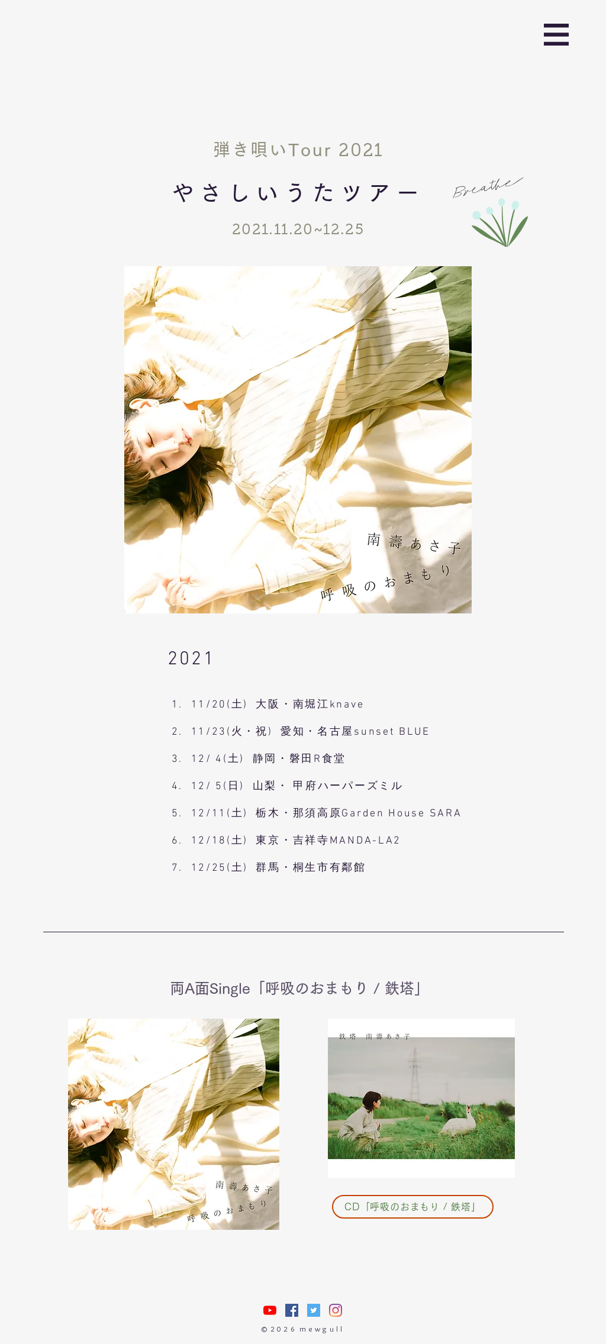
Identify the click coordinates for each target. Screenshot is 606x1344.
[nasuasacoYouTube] (269, 1310)
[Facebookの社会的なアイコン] (291, 1310)
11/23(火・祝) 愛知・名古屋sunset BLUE (310, 732)
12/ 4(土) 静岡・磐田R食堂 (269, 759)
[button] (556, 35)
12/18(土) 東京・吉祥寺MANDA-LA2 (296, 841)
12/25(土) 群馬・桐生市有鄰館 (278, 868)
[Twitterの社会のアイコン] (313, 1310)
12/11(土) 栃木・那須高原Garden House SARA (326, 813)
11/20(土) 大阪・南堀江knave (278, 705)
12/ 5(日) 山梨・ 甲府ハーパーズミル (297, 786)
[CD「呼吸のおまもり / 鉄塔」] (413, 1207)
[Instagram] (335, 1310)
